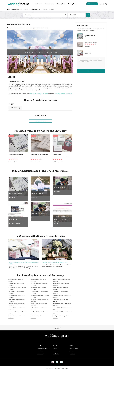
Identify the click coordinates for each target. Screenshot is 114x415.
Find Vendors (38, 4)
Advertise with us (74, 348)
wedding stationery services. (63, 94)
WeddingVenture (57, 335)
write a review (40, 121)
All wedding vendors (17, 9)
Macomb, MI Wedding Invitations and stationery (35, 28)
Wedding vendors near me (43, 348)
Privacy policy (40, 354)
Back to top (57, 328)
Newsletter (56, 351)
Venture (18, 3)
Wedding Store (61, 4)
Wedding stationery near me (32, 9)
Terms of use (40, 351)
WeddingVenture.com (61, 368)
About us (72, 351)
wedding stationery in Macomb (38, 94)
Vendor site (56, 354)
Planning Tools (49, 4)
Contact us (72, 354)
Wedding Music (72, 4)
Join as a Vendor (92, 4)
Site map (55, 348)
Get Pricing (91, 71)
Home (8, 9)
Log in (101, 4)
